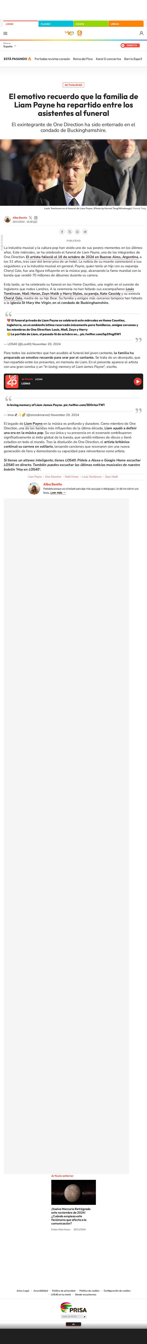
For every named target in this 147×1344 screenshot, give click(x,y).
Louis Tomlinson (92, 477)
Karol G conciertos (108, 59)
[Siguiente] (141, 59)
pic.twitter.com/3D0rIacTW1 (84, 405)
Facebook (62, 232)
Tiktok (58, 1244)
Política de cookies (89, 1290)
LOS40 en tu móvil (61, 1294)
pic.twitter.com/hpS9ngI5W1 (100, 334)
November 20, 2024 (46, 344)
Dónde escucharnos (85, 1294)
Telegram (85, 232)
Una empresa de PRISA (73, 1307)
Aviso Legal (23, 1290)
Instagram (50, 1244)
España (7, 46)
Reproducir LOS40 (138, 381)
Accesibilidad (40, 1290)
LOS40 (9, 24)
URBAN (115, 24)
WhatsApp (77, 232)
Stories (96, 1244)
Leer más (56, 492)
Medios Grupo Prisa (73, 1316)
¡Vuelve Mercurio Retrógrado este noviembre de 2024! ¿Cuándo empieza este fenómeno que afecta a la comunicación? (71, 1216)
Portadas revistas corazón (52, 59)
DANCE (80, 24)
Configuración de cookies (117, 1290)
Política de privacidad (63, 1290)
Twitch (89, 1244)
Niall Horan (71, 477)
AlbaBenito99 (30, 218)
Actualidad (73, 85)
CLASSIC (45, 24)
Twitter (70, 232)
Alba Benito (20, 217)
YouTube (66, 1244)
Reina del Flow (83, 59)
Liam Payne (35, 477)
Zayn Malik (111, 477)
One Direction (53, 477)
